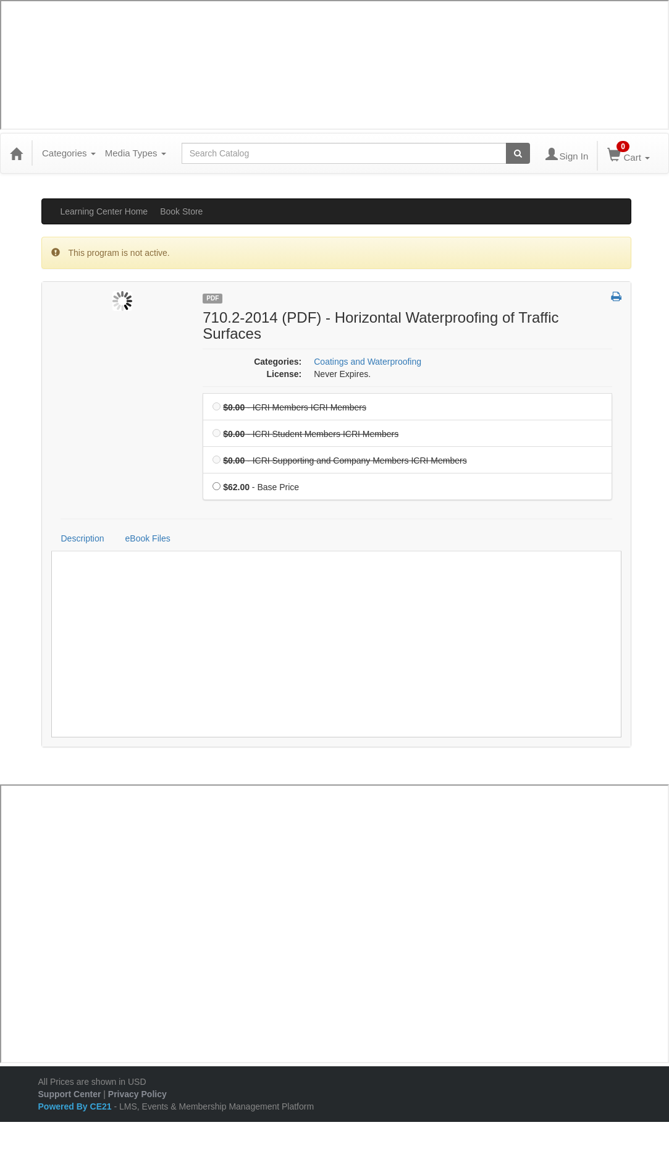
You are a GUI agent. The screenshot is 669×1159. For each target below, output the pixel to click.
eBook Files (147, 538)
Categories (69, 153)
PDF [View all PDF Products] (212, 298)
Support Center (69, 1094)
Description (82, 538)
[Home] (16, 153)
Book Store (181, 211)
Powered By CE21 (76, 1106)
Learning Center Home (104, 211)
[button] (616, 297)
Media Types (135, 153)
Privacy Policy (137, 1094)
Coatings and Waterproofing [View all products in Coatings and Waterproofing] (367, 362)
